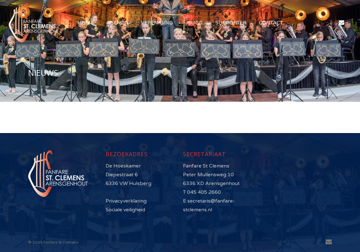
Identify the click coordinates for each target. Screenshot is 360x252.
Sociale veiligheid (125, 210)
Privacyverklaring (126, 201)
